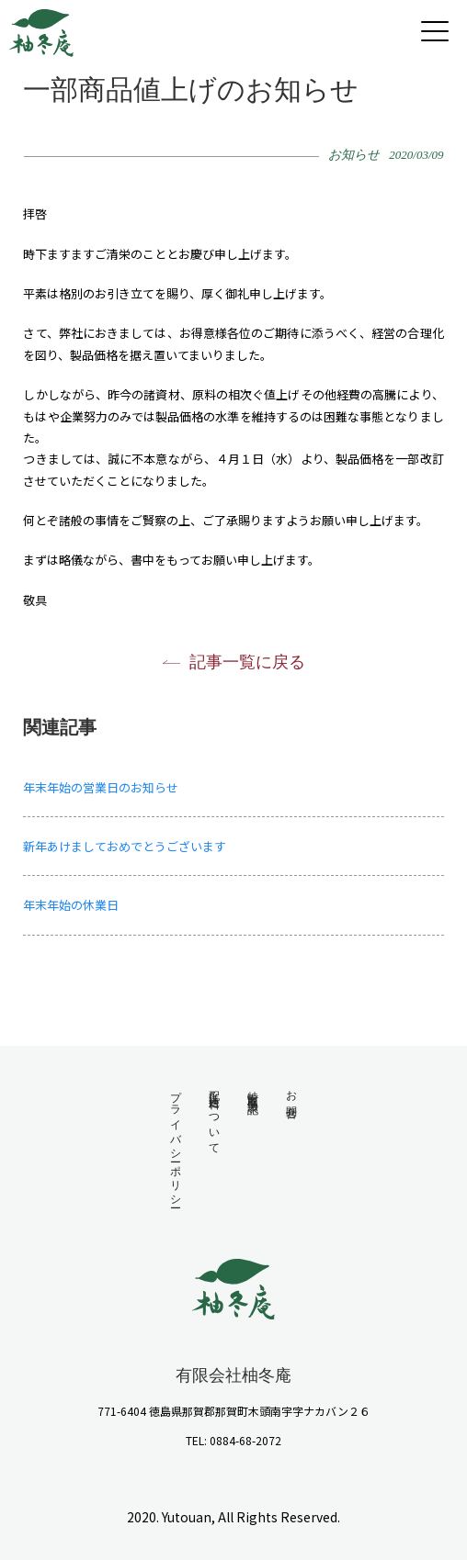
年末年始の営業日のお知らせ (100, 787)
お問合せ (291, 1099)
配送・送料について (214, 1116)
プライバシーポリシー (175, 1143)
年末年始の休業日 (71, 905)
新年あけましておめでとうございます (124, 846)
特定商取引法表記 (252, 1090)
